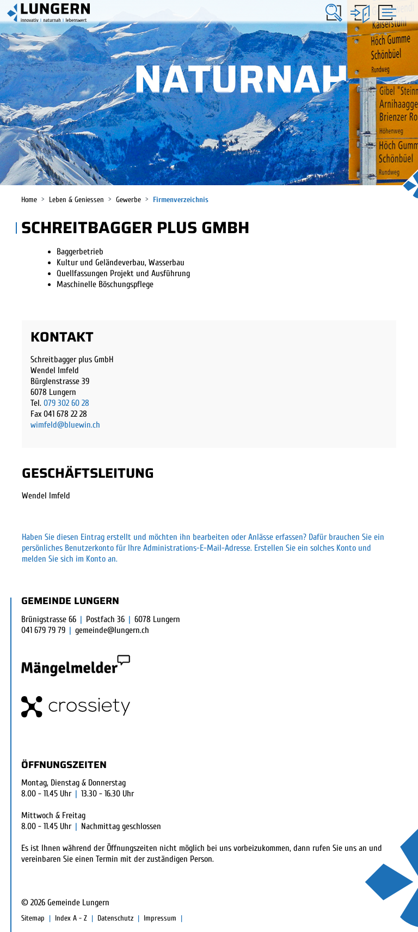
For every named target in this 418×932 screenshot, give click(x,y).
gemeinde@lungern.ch (112, 630)
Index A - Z (71, 918)
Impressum (160, 918)
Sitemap (33, 918)
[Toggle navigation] (385, 12)
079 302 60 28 (66, 403)
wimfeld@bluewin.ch (65, 425)
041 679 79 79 (43, 630)
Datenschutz (115, 918)
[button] (334, 13)
